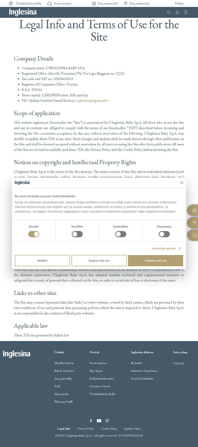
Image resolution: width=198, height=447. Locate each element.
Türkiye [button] (179, 3)
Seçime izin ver (99, 260)
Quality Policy (132, 429)
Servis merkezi (98, 363)
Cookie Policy (109, 429)
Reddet (42, 260)
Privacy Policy (85, 429)
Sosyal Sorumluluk (142, 378)
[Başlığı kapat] (181, 182)
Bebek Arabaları (64, 371)
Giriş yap (178, 363)
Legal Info (64, 429)
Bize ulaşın (96, 371)
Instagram (107, 421)
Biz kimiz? (136, 363)
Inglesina (22, 12)
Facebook (91, 421)
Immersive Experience (144, 371)
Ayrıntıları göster (164, 248)
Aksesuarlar (61, 394)
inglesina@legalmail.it (92, 100)
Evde (57, 386)
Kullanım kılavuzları (102, 378)
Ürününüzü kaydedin (102, 394)
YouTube (99, 421)
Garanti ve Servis (100, 386)
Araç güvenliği (63, 378)
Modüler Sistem (64, 363)
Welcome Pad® (63, 402)
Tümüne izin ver (155, 260)
